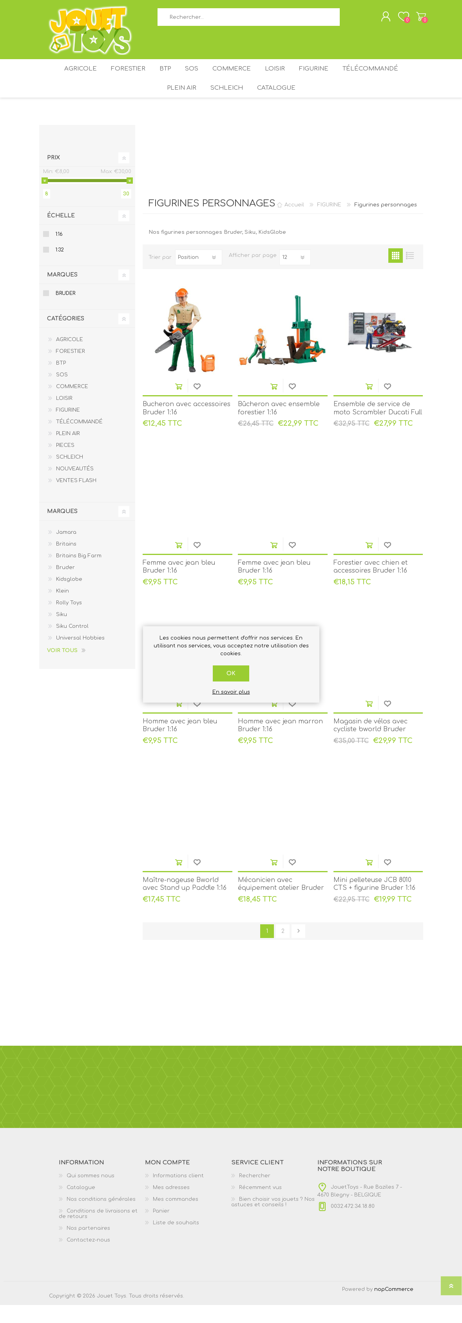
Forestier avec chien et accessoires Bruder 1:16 (370, 585)
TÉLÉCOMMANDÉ (383, 77)
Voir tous (62, 668)
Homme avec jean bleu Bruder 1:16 (180, 743)
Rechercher (348, 20)
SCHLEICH (227, 103)
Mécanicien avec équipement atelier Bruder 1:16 (281, 906)
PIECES (65, 463)
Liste (410, 273)
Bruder (65, 311)
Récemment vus (260, 1205)
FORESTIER (118, 77)
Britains (66, 562)
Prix (53, 176)
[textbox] (249, 20)
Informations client (178, 1193)
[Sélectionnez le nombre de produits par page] (295, 275)
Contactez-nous (88, 1258)
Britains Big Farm (78, 574)
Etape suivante (298, 949)
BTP (159, 77)
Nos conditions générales (101, 1217)
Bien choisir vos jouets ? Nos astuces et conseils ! (273, 1220)
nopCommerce (393, 1307)
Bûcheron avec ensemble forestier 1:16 (279, 426)
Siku (61, 632)
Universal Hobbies (80, 656)
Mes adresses (171, 1205)
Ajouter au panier (178, 404)
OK (231, 673)
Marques (62, 293)
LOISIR (281, 77)
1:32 (60, 268)
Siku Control (72, 644)
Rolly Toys (69, 621)
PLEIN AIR (178, 103)
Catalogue (280, 103)
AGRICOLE (68, 77)
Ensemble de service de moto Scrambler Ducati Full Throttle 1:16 (377, 430)
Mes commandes (175, 1217)
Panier (413, 19)
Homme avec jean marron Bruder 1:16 (280, 743)
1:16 (59, 252)
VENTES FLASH (76, 498)
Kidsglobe (69, 597)
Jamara (66, 550)
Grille (395, 273)
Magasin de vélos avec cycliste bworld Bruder (370, 743)
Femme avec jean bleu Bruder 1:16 (179, 585)
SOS (191, 77)
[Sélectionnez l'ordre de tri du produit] (198, 275)
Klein (62, 609)
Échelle (61, 234)
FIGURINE (324, 77)
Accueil (294, 223)
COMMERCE (234, 77)
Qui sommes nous (90, 1193)
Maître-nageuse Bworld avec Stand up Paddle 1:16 (184, 902)
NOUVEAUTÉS (75, 487)
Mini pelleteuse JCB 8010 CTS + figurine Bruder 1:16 (374, 902)
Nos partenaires (88, 1246)
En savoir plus (231, 692)
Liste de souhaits (176, 1240)
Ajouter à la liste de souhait (197, 404)
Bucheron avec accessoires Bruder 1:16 (186, 426)
